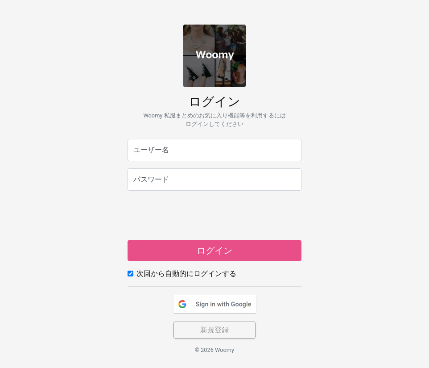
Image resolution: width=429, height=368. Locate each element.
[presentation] (214, 215)
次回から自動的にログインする (186, 273)
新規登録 (214, 330)
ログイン (214, 250)
